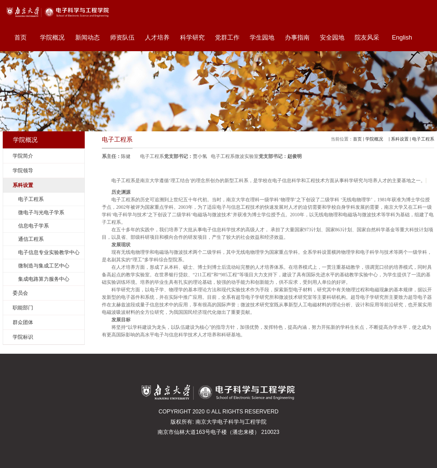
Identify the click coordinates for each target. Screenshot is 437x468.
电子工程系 (423, 139)
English (402, 37)
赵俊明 (294, 156)
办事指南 (300, 37)
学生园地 (264, 37)
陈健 (126, 156)
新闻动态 (90, 37)
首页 (20, 37)
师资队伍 (125, 37)
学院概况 (55, 37)
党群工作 (230, 37)
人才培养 (160, 37)
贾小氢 (200, 156)
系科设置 (400, 139)
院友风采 (367, 37)
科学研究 (195, 37)
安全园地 (335, 37)
